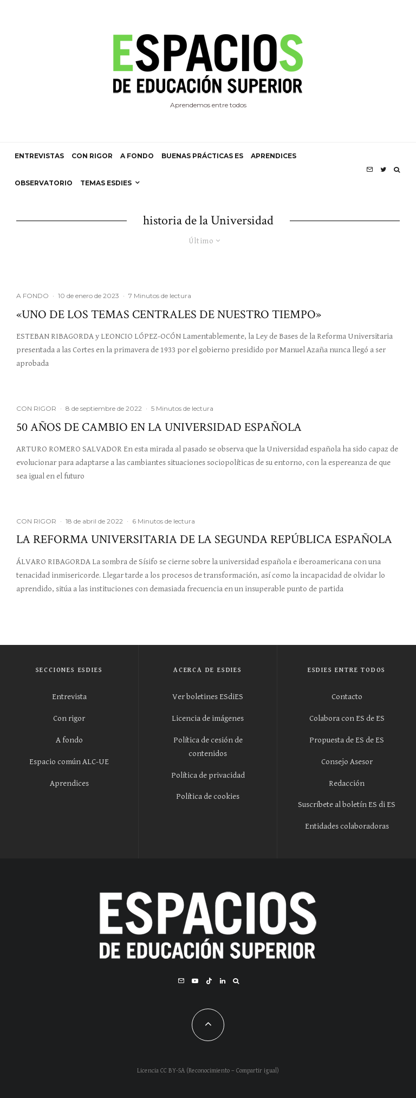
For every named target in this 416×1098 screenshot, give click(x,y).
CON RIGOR (92, 156)
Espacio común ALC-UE (69, 761)
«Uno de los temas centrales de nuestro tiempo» (168, 315)
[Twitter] (383, 170)
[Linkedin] (222, 981)
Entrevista (69, 696)
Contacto (347, 696)
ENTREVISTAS (39, 156)
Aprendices (69, 783)
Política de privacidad (208, 775)
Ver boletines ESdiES (207, 696)
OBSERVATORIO (44, 183)
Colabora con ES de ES (347, 718)
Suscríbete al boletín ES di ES (346, 804)
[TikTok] (209, 981)
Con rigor (69, 718)
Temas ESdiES (106, 183)
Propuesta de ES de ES (346, 740)
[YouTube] (195, 981)
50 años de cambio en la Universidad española (159, 428)
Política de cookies (207, 796)
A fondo (69, 740)
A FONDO (137, 156)
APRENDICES (273, 156)
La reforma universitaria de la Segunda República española (204, 540)
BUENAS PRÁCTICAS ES (202, 156)
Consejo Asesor (347, 761)
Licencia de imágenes (208, 718)
